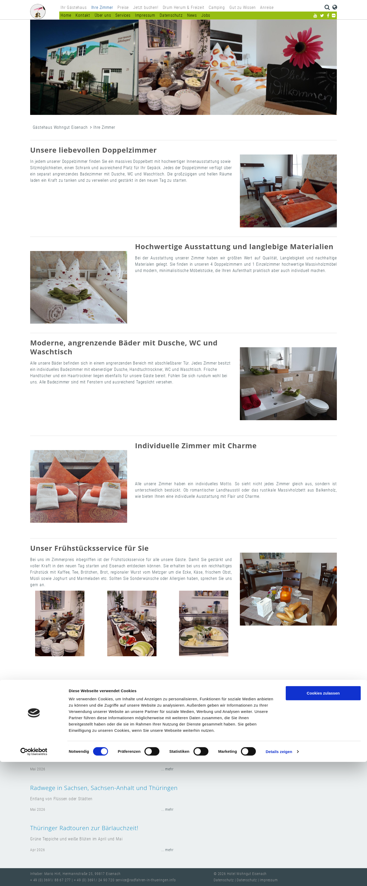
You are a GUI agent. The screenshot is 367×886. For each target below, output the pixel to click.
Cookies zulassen (323, 817)
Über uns (103, 15)
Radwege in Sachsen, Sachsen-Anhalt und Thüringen (104, 788)
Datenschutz (171, 15)
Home (66, 15)
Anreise (267, 7)
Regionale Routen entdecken (70, 747)
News (192, 15)
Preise (123, 7)
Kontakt (82, 15)
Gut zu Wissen (242, 7)
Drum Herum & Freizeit (183, 7)
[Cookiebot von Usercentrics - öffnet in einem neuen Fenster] (34, 876)
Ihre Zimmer (102, 7)
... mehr (167, 769)
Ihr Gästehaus (74, 7)
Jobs (205, 15)
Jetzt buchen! (145, 7)
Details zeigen (279, 875)
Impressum (145, 15)
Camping (217, 7)
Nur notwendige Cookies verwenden (323, 836)
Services (122, 15)
